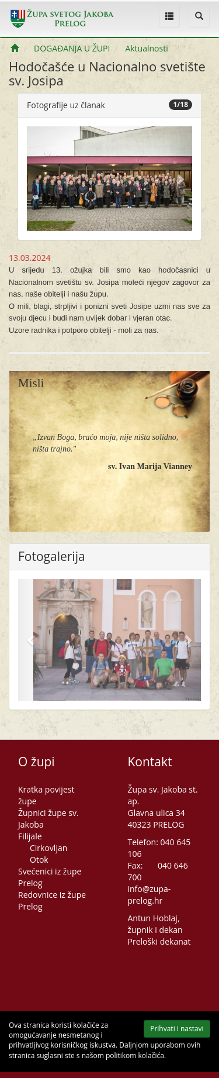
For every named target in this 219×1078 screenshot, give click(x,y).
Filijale (30, 836)
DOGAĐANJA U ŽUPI (72, 48)
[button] (180, 178)
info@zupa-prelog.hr (149, 894)
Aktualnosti (146, 48)
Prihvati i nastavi (171, 1030)
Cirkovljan (48, 847)
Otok (39, 859)
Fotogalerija (51, 556)
